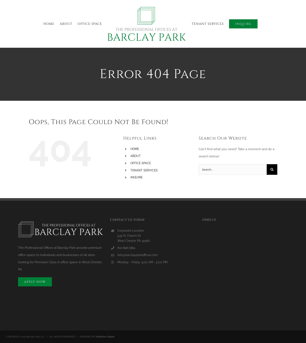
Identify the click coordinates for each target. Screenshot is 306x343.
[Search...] (233, 169)
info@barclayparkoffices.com (137, 255)
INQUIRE (136, 177)
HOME (134, 149)
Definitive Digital (105, 336)
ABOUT (135, 156)
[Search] (272, 169)
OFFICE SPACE (140, 163)
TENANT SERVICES (144, 170)
